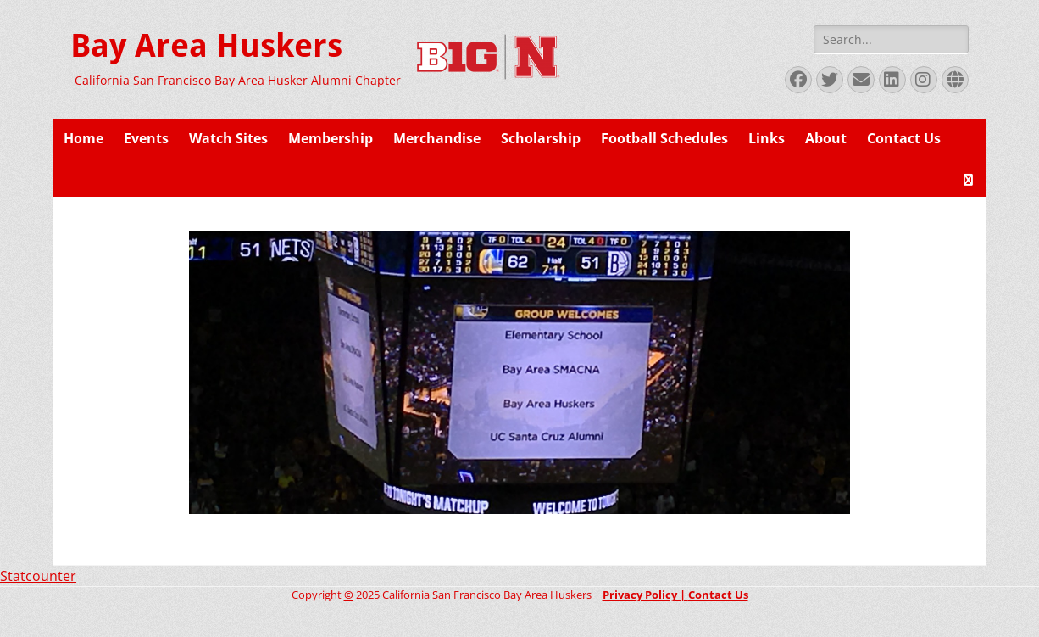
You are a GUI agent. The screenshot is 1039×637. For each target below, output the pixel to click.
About (826, 138)
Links (766, 138)
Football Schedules (664, 138)
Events (146, 138)
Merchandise (437, 138)
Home (83, 138)
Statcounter (38, 576)
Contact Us (904, 138)
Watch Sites (228, 138)
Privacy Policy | (645, 594)
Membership (330, 138)
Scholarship (541, 138)
